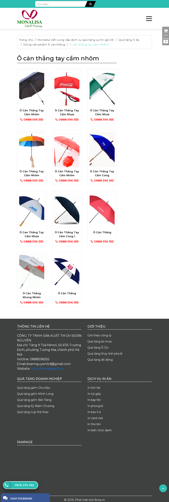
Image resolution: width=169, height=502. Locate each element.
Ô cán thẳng (102, 232)
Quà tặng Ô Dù (97, 347)
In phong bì (95, 406)
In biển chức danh (99, 430)
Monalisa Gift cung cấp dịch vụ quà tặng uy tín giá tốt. (75, 40)
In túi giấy (94, 394)
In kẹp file (94, 400)
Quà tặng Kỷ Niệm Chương (35, 406)
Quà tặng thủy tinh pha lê (104, 353)
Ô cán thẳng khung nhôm (32, 295)
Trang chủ (26, 40)
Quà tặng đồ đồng (100, 359)
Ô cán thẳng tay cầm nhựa (67, 112)
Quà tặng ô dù (129, 40)
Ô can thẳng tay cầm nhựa (32, 234)
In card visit (95, 418)
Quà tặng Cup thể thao (33, 412)
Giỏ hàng (165, 36)
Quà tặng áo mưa (99, 341)
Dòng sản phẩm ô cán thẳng (44, 44)
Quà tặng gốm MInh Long (35, 394)
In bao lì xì (94, 412)
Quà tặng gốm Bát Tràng (34, 400)
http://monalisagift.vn (47, 368)
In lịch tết (93, 387)
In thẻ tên (94, 424)
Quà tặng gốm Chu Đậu (33, 387)
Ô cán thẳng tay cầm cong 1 (67, 234)
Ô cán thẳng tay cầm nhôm (89, 44)
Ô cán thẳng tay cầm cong (102, 173)
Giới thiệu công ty (99, 335)
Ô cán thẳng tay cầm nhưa (102, 112)
